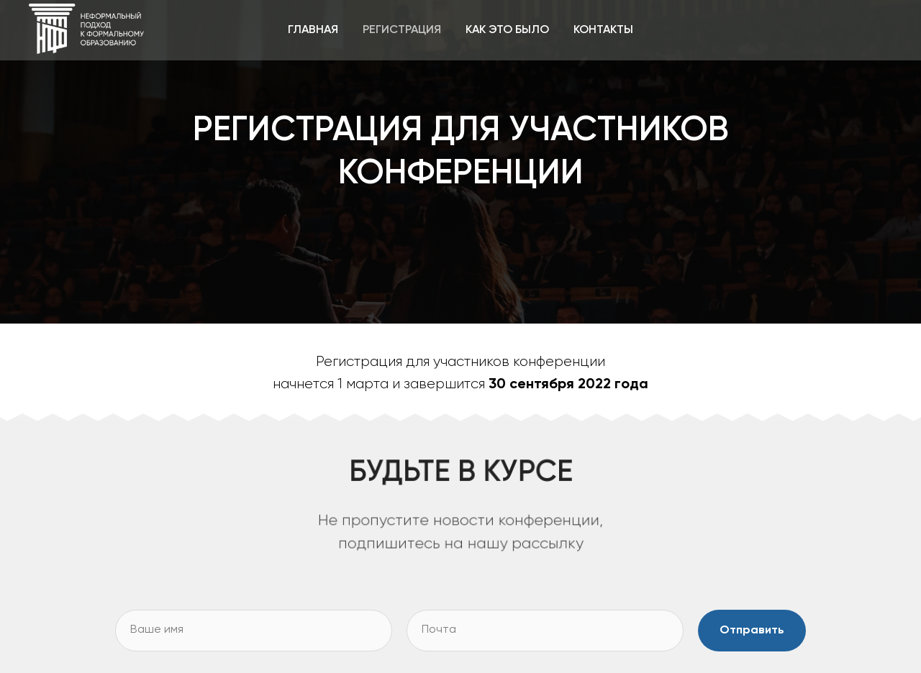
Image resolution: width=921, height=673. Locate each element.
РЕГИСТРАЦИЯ (402, 30)
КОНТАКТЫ (603, 30)
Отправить (752, 630)
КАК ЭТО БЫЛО (507, 30)
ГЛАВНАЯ (313, 30)
